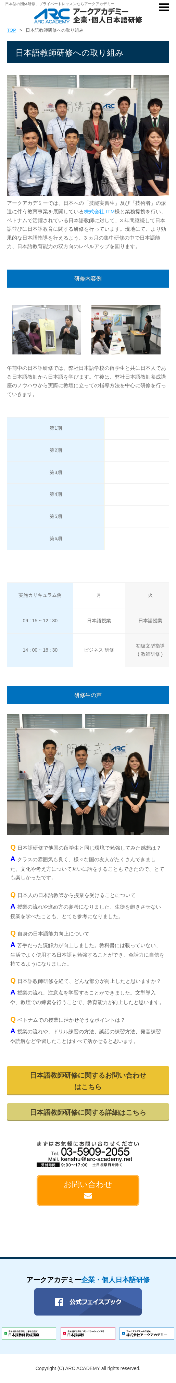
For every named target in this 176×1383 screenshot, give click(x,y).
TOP (11, 30)
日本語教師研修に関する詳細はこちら (88, 1112)
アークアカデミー (88, 1279)
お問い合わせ (88, 1190)
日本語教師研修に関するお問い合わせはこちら (88, 1081)
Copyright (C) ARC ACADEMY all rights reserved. (88, 1368)
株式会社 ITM (99, 211)
